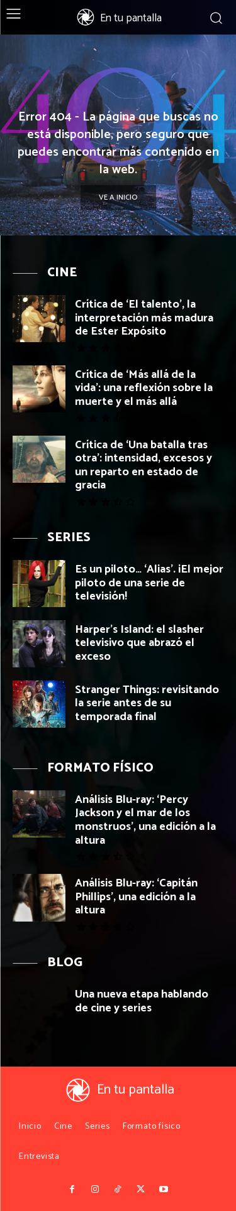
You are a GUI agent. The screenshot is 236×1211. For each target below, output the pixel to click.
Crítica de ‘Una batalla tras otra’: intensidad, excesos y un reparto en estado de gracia (143, 465)
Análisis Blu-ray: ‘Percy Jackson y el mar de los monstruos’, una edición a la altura (145, 820)
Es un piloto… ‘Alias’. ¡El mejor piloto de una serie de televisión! (149, 583)
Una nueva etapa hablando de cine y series (141, 1001)
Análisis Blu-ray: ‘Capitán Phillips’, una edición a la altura (136, 897)
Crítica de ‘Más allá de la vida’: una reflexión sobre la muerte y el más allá (144, 388)
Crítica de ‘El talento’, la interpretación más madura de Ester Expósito (144, 318)
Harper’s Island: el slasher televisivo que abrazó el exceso (139, 643)
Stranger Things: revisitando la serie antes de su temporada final (147, 703)
